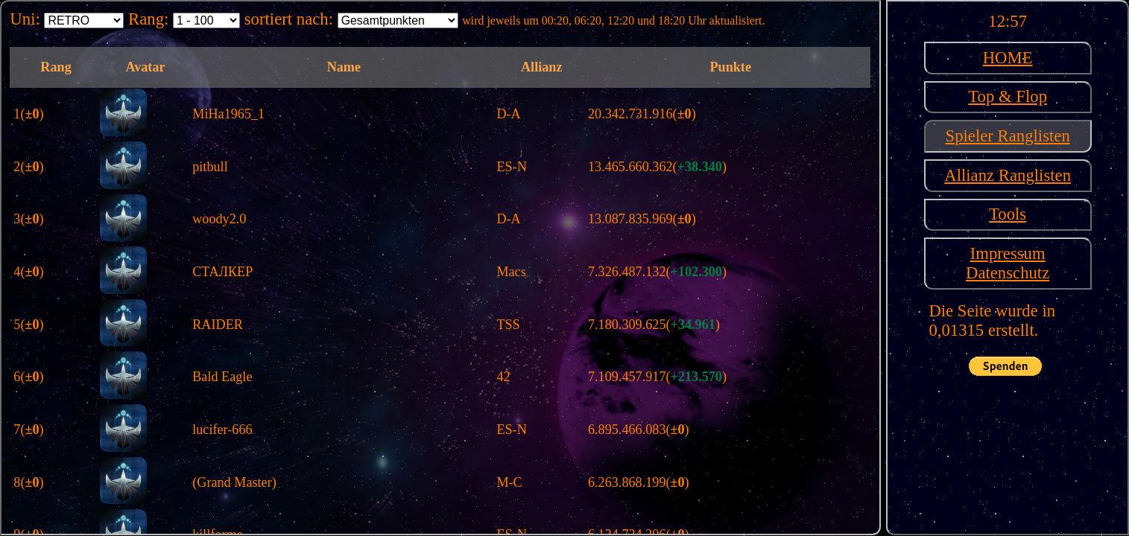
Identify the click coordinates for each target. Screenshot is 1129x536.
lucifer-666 (222, 429)
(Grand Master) (234, 482)
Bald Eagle (222, 376)
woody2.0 (219, 218)
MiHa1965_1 (228, 113)
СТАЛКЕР (222, 271)
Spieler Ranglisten (1008, 136)
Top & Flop (1007, 96)
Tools (1007, 214)
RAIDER (217, 324)
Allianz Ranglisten (1007, 175)
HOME (1008, 57)
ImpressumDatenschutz (1007, 263)
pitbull (209, 166)
